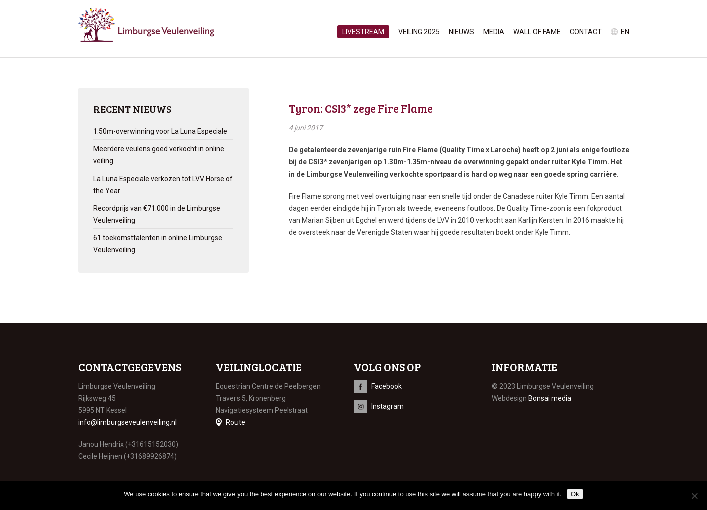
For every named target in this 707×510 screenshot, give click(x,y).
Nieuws (461, 32)
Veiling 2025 (419, 32)
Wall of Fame (537, 32)
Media (493, 32)
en (625, 32)
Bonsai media (549, 398)
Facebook (386, 386)
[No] (694, 496)
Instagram (387, 406)
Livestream (363, 32)
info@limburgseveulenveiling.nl (127, 422)
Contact (586, 32)
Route (235, 422)
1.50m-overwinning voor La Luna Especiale (160, 131)
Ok (575, 494)
